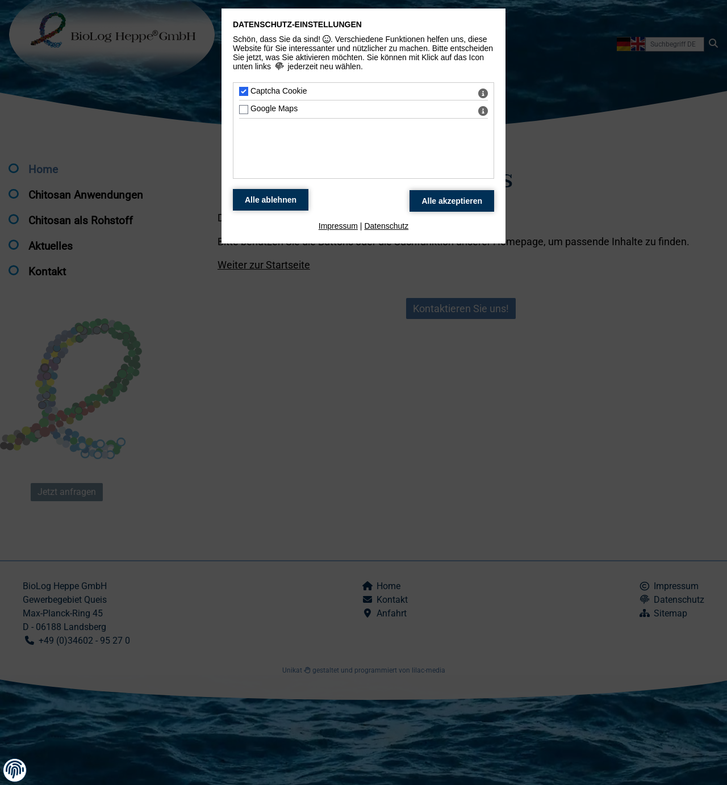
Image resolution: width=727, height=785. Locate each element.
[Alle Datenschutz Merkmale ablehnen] (270, 200)
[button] (15, 770)
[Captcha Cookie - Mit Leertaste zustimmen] (243, 91)
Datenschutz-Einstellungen (297, 24)
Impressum (338, 225)
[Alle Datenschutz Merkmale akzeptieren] (452, 201)
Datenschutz (386, 225)
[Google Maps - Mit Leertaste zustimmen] (243, 109)
